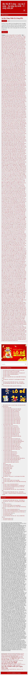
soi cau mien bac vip (15, 246)
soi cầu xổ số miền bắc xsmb (7, 280)
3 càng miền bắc (18, 36)
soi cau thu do (9, 262)
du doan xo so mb (22, 116)
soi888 (22, 299)
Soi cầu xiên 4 (7, 271)
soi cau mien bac (7, 243)
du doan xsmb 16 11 (19, 134)
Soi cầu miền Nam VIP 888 (17, 248)
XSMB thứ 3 (20, 338)
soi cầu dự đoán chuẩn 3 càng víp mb (11, 427)
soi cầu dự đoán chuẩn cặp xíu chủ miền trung (12, 447)
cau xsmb (21, 67)
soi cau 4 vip (15, 177)
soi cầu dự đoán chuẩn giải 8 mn (9, 454)
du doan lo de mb (18, 100)
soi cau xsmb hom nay (8, 287)
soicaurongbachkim (19, 303)
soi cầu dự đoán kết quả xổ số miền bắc (17, 202)
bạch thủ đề (20, 38)
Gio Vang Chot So (6, 475)
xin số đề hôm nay (12, 315)
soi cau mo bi (4, 253)
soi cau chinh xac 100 (7, 195)
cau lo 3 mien (6, 54)
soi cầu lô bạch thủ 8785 (20, 219)
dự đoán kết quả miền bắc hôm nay (12, 85)
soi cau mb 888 (19, 239)
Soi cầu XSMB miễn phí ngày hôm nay (15, 288)
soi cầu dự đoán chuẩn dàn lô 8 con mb (11, 415)
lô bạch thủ (23, 147)
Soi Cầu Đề (16, 198)
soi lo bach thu (16, 294)
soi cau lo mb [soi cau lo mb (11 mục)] (21, 660)
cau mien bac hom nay (7, 63)
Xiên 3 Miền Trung (12, 314)
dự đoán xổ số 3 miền (11, 112)
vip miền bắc (21, 309)
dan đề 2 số (8, 70)
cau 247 (16, 49)
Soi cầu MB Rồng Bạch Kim (11, 242)
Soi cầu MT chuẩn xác (7, 437)
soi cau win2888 (13, 270)
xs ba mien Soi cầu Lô (7, 328)
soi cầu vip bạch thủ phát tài (17, 266)
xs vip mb (16, 329)
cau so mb (14, 64)
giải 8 (7, 143)
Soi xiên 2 (14, 299)
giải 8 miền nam (12, 143)
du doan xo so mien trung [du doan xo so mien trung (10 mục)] (4, 655)
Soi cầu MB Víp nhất (7, 407)
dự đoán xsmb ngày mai (14, 138)
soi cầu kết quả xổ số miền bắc (11, 214)
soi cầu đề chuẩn (22, 198)
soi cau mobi (9, 253)
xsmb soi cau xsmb (18, 336)
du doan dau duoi (21, 81)
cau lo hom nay (20, 57)
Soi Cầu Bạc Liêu (7, 185)
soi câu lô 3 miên (5, 218)
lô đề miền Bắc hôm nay (19, 149)
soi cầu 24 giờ (7, 170)
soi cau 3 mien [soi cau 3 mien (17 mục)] (5, 659)
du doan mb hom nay (15, 102)
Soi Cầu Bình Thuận (10, 193)
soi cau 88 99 (12, 181)
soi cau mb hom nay (11, 240)
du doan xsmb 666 (12, 136)
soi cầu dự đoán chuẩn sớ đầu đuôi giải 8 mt (12, 442)
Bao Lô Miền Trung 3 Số (10, 47)
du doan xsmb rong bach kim (10, 139)
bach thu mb (16, 42)
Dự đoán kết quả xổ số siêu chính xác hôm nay (16, 95)
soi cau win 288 (17, 269)
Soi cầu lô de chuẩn (9, 225)
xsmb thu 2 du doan (13, 338)
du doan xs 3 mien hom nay (18, 132)
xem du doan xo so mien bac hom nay (17, 312)
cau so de (3, 64)
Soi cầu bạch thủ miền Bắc (20, 189)
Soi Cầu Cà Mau (17, 193)
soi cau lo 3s (10, 218)
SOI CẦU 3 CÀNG (6, 375)
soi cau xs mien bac (13, 282)
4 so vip (17, 37)
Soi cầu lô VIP (6, 235)
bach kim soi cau (11, 38)
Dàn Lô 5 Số (4, 75)
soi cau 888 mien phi (19, 182)
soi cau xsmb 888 (16, 285)
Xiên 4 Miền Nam (23, 314)
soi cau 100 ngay (9, 169)
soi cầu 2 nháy (21, 169)
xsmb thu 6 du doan (10, 339)
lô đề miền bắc (12, 149)
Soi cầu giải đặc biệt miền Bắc (7, 212)
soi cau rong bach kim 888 (19, 258)
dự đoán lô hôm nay (11, 101)
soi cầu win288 (6, 270)
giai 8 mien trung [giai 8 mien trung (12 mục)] (4, 658)
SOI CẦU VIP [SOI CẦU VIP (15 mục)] (4, 664)
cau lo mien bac (14, 58)
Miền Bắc (11, 158)
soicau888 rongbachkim (10, 303)
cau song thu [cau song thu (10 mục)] (15, 654)
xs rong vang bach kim (10, 329)
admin (9, 20)
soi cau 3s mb (20, 176)
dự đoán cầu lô (20, 80)
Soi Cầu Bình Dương (18, 192)
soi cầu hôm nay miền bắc (8, 213)
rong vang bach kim (8, 164)
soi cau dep (20, 200)
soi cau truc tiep (7, 264)
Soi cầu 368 (18, 175)
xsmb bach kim (21, 331)
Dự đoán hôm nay (8, 84)
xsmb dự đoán (10, 333)
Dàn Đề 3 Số (13, 70)
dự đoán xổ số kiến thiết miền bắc (12, 116)
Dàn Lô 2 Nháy (19, 73)
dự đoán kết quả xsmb (21, 96)
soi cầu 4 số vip (10, 177)
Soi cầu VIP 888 (8, 266)
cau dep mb (22, 53)
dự (7, 79)
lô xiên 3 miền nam (20, 154)
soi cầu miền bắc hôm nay (17, 244)
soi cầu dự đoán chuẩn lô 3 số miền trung (11, 443)
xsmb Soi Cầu (4, 335)
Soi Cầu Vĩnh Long (14, 265)
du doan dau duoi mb (6, 83)
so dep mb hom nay (8, 166)
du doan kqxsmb (23, 97)
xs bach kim (14, 328)
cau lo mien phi (6, 59)
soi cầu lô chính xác (19, 221)
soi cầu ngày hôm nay (16, 253)
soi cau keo (21, 213)
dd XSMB (6, 78)
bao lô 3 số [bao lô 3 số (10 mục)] (22, 653)
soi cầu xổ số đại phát (19, 272)
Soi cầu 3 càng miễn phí (19, 173)
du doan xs (14, 131)
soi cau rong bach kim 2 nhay (11, 256)
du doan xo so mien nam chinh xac (8, 127)
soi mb (16, 298)
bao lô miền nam (19, 46)
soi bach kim (20, 168)
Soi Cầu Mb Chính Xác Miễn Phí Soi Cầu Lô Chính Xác (13, 370)
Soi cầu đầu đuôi (11, 198)
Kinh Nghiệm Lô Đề (7, 464)
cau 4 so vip (21, 49)
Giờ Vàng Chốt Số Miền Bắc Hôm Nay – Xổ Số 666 (13, 382)
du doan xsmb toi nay (20, 139)
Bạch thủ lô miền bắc (10, 42)
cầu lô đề (8, 55)
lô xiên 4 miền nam (19, 155)
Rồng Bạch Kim (21, 158)
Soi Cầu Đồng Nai (14, 201)
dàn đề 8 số (19, 72)
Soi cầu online (6, 254)
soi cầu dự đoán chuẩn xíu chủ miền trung (11, 438)
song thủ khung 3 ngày (12, 304)
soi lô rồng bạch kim (7, 298)
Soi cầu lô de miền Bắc (8, 227)
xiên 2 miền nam (13, 313)
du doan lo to (18, 101)
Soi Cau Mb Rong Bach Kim (8, 488)
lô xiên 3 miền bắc (12, 154)
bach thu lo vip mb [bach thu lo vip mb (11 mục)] (4, 653)
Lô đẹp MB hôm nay (15, 150)
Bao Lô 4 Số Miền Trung (10, 46)
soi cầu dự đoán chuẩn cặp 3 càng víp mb (11, 410)
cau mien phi (15, 63)
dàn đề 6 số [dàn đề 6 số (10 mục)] (22, 655)
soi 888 (15, 168)
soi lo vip (13, 298)
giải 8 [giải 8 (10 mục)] (8, 658)
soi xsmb (18, 299)
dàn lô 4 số (14, 74)
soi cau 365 (8, 175)
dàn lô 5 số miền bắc (11, 75)
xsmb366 (19, 339)
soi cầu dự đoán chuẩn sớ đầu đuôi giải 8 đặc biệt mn (14, 458)
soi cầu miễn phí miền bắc (13, 251)
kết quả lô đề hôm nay (14, 144)
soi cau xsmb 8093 (8, 285)
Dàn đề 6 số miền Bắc (12, 72)
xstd (22, 339)
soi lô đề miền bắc (10, 296)
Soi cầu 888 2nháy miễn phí (8, 182)
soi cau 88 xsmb (18, 181)
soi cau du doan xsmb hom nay (9, 211)
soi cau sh (19, 260)
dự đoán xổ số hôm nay (15, 115)
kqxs (19, 145)
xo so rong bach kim (10, 325)
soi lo (8, 294)
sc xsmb (10, 165)
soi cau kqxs (19, 216)
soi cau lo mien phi (9, 233)
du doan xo (14, 110)
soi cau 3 (6, 173)
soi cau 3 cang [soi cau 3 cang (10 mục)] (22, 658)
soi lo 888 (11, 294)
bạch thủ (16, 38)
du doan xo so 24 (18, 111)
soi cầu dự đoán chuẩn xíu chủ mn (10, 453)
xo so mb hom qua (12, 322)
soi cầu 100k (16, 169)
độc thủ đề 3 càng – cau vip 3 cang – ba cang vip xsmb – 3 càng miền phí (13, 5)
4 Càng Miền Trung (11, 37)
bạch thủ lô (13, 41)
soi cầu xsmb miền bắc (17, 287)
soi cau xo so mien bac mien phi (16, 277)
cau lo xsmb (13, 60)
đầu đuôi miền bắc (7, 76)
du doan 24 (14, 79)
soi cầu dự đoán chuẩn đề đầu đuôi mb (11, 434)
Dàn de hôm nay (10, 73)
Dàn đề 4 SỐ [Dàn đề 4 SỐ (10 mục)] (18, 655)
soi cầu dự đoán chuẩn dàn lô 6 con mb (11, 414)
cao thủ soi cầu (7, 48)
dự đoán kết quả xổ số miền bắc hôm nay (17, 90)
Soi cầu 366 (13, 175)
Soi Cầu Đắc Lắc (20, 197)
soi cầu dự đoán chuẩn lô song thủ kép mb (11, 419)
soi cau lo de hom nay (17, 225)
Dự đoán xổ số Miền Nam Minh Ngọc (12, 128)
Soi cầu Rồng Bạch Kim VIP (11, 260)
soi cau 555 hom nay (7, 179)
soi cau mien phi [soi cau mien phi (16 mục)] (13, 661)
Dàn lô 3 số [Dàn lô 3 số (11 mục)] (14, 655)
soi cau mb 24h (6, 239)
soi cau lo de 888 (17, 224)
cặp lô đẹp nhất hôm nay (10, 49)
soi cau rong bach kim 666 (8, 258)
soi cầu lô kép (19, 229)
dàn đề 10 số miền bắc (9, 69)
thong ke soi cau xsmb (10, 308)
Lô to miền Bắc (8, 153)
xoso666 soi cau (14, 327)
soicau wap (9, 302)
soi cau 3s (15, 176)
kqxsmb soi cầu (8, 147)
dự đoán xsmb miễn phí (17, 137)
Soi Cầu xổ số (19, 271)
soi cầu (24, 168)
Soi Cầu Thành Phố (14, 261)
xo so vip (21, 325)
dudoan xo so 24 (12, 142)
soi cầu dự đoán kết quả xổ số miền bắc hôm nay (11, 203)
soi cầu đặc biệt (13, 197)
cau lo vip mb (8, 60)
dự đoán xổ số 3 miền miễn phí (9, 113)
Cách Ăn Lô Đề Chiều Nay (8, 466)
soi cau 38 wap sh (9, 176)
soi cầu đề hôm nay (5, 200)
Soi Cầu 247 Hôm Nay (19, 170)
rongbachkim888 (5, 165)
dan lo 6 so (17, 75)
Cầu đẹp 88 (5, 53)
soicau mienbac (13, 301)
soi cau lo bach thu (11, 219)
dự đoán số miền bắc (8, 106)
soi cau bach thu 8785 (7, 187)
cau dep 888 (10, 53)
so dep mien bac (16, 166)
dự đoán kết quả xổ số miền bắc (10, 89)
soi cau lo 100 (4, 217)
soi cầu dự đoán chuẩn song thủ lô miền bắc (12, 436)
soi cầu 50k (20, 177)
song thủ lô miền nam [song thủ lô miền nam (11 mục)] (12, 669)
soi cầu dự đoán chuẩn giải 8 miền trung (11, 445)
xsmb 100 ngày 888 (11, 330)
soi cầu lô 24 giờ (23, 217)
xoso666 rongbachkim (6, 327)
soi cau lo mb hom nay (16, 230)
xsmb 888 (22, 330)
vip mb (17, 309)
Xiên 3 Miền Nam (6, 314)
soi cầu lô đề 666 (10, 224)
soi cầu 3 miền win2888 (20, 174)
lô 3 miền (13, 147)
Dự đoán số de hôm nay (17, 105)
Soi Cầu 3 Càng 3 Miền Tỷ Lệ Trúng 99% (12, 18)
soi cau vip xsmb (16, 267)
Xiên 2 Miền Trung (20, 313)
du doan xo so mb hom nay (7, 117)
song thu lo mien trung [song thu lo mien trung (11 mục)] (5, 669)
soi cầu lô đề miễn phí (6, 228)
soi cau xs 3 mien (21, 281)
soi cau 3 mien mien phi (10, 174)
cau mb (21, 60)
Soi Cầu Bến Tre (11, 192)
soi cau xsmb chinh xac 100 (11, 286)
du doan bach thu (13, 80)
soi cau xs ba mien (5, 282)
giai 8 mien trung (19, 143)
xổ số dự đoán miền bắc (20, 320)
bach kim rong (4, 38)
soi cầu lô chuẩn (14, 223)
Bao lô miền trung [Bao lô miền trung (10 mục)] (10, 654)
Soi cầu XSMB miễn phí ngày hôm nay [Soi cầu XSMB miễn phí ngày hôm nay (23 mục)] (12, 667)
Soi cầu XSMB (4, 283)
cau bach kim (6, 51)
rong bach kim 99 (8, 160)
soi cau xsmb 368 (18, 283)
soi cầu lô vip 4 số (12, 235)
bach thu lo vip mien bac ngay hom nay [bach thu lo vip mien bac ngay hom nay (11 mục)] (14, 653)
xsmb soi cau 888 (10, 335)
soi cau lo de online (14, 228)
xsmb (6, 330)
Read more (4, 32)
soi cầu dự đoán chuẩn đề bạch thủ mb (11, 433)
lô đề (21, 148)
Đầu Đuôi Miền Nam (15, 76)
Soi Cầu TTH (12, 264)
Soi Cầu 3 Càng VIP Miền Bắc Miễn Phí (10, 374)
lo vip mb (18, 153)
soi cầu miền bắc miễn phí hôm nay (16, 245)
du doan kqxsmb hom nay (6, 99)
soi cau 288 (22, 171)
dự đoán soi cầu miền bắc (20, 107)
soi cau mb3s (19, 242)
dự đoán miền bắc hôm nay (8, 104)
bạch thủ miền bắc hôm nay (8, 43)
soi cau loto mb (4, 238)
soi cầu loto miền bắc (12, 238)
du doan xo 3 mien (20, 110)
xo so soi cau (16, 325)
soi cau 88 (7, 181)
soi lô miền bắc (18, 297)
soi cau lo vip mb (20, 235)
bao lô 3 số (20, 43)
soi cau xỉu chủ (13, 271)
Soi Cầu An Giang (16, 184)
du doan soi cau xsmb (18, 108)
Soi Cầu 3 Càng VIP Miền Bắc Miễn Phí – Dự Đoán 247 (14, 372)
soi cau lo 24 (16, 217)
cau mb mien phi (8, 62)
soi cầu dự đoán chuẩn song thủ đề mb (11, 411)
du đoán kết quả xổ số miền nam (9, 94)
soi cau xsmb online (21, 290)
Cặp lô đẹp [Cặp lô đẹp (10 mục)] (18, 654)
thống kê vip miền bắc (19, 308)
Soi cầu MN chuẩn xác (7, 450)
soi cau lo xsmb (11, 237)
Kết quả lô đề (7, 144)
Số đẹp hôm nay (21, 165)
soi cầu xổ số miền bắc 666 (15, 276)
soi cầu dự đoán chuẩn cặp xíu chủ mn (11, 462)
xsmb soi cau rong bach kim (8, 336)
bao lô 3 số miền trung (11, 44)
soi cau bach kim (14, 185)
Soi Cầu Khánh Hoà (21, 214)
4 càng (23, 36)
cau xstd (9, 68)
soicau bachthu (6, 301)
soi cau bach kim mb (7, 186)
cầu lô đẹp (20, 55)
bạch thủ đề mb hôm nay (13, 39)
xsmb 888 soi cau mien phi (12, 331)
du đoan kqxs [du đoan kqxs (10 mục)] (10, 655)
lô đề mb (7, 149)
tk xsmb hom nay (12, 309)
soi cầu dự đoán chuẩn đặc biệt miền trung (12, 446)
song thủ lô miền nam (16, 306)
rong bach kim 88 (18, 159)
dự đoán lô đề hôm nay (10, 100)
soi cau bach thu (15, 186)
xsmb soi (24, 334)
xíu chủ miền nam (20, 317)
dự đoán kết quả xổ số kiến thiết (11, 88)
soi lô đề (21, 294)
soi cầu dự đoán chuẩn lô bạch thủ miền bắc (12, 408)
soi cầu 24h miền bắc (15, 171)
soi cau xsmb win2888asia (15, 293)
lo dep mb (9, 150)
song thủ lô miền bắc (8, 306)
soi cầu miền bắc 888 (7, 244)
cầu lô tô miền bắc (21, 59)
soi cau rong (17, 255)
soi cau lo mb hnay (7, 230)
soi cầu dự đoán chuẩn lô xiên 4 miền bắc (11, 423)
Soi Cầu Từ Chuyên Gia (20, 264)
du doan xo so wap (8, 131)
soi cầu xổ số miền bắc (18, 275)
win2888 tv (17, 310)
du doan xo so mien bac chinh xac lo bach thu (10, 121)
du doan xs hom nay (15, 133)
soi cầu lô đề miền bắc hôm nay (20, 227)
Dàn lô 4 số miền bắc (21, 74)
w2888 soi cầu (7, 310)
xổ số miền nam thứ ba (12, 324)
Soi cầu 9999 (9, 184)
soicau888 (4, 303)
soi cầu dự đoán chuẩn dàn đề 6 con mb (11, 429)
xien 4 (18, 314)
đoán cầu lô (4, 79)
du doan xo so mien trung (16, 129)
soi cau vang (7, 265)
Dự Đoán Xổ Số (12, 111)
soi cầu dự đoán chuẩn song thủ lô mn (11, 460)
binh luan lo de (18, 47)
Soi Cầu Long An (17, 237)
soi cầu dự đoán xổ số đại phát (18, 206)
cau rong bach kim (21, 63)
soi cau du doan (21, 201)
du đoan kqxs (16, 97)
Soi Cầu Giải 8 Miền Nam (20, 211)
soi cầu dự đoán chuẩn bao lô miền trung (11, 449)
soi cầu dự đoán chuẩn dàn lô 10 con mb (11, 416)
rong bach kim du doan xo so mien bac (9, 161)
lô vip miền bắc (23, 153)
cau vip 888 (14, 65)
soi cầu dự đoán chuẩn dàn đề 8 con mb (11, 431)
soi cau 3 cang (11, 173)
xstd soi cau (15, 340)
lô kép (9, 152)
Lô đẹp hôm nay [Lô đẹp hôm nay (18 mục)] (15, 658)
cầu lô (3, 54)
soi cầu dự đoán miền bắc (20, 205)
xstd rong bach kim (9, 340)
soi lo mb (5, 297)
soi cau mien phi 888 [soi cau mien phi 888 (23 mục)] (9, 663)
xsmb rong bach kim (8, 334)
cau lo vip (3, 60)
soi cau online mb (12, 254)
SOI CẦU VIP (20, 265)
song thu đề (5, 304)
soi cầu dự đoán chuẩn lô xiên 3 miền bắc (11, 421)
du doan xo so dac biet (20, 113)
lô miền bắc (19, 152)
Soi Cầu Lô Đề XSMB (7, 472)
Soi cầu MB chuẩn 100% (8, 424)
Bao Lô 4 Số (18, 44)
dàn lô (14, 73)
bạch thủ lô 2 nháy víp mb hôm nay (10, 425)
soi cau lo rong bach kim (17, 233)
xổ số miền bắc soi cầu (6, 323)
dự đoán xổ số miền (16, 117)
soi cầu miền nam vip (8, 248)
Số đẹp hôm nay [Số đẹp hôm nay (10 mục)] (19, 669)
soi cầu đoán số (8, 201)
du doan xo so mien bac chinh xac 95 (18, 120)
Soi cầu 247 (12, 170)
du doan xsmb (12, 134)
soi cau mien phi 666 (18, 249)
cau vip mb (4, 67)
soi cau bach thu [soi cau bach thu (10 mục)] (17, 659)
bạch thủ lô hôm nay (19, 41)
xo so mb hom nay (5, 322)
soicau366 (19, 302)
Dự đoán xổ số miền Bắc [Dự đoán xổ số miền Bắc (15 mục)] (17, 656)
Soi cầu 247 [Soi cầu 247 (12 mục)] (14, 664)
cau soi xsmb (5, 65)
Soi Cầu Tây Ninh (6, 261)
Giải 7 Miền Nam (19, 142)
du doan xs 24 (19, 131)
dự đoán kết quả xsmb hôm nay (8, 97)
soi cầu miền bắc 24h (15, 243)
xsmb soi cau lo (17, 335)
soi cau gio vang (17, 212)
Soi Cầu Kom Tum (12, 216)
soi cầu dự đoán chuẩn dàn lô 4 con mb (11, 412)
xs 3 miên (19, 327)
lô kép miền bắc (14, 152)
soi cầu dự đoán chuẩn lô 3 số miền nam (11, 456)
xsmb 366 (18, 330)
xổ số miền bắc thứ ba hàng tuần (17, 323)
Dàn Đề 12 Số (16, 69)
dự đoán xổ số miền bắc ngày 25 (16, 123)
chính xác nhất (14, 68)
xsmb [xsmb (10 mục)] (22, 669)
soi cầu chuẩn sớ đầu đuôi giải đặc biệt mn (11, 459)
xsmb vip (15, 339)
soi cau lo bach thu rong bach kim (8, 221)
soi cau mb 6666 (12, 239)
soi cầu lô (23, 216)
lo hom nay (5, 152)
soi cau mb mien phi (19, 240)
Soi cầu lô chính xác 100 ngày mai (14, 222)
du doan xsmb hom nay (7, 137)
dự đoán (9, 79)
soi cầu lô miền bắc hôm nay (11, 232)
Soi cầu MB (19, 238)
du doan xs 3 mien (9, 132)
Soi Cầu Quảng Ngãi (10, 255)
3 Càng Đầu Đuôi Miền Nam (9, 36)
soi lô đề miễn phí (17, 296)
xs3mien (20, 329)
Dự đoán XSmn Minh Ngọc (15, 140)
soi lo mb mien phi (10, 297)
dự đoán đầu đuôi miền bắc (15, 83)
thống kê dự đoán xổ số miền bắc (12, 307)
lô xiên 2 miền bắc (5, 154)
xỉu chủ (14, 317)
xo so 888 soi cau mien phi (10, 319)
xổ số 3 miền (10, 318)
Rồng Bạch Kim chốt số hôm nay (18, 160)
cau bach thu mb (17, 51)
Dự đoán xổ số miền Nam (21, 126)
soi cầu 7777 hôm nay (13, 180)
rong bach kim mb (20, 161)
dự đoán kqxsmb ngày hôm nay (18, 99)
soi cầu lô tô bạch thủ (8, 234)
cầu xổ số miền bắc (15, 67)
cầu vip (10, 65)
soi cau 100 (4, 169)
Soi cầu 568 (14, 179)
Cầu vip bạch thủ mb (21, 65)
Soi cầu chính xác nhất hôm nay (18, 195)
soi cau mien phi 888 (10, 250)
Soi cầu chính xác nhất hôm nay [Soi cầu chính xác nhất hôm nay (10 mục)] (21, 664)
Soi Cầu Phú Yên (19, 254)
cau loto (17, 60)
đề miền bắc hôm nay (21, 78)
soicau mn (18, 301)
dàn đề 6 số (5, 72)
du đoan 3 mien (19, 79)
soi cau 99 (5, 184)
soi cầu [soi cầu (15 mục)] (9, 664)
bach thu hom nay (6, 41)
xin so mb (11, 317)
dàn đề (3, 69)
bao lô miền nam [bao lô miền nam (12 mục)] (4, 654)
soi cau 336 (4, 175)
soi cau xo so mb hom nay (8, 275)
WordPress (14, 672)
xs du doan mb (20, 328)
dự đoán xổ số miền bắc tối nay (9, 126)
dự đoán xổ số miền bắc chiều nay (12, 118)
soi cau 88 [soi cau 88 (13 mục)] (12, 659)
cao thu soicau (13, 48)
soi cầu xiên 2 (19, 270)
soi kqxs (5, 294)
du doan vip (9, 110)
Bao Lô (16, 43)
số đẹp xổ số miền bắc (9, 168)
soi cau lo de (20, 223)
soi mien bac (20, 298)
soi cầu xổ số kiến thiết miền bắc (14, 274)
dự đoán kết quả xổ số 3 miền (10, 86)
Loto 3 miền (23, 157)
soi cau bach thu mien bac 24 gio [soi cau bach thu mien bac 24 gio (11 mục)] (6, 660)
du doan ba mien (6, 80)
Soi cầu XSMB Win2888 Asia (19, 292)
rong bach (16, 158)
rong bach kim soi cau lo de (13, 163)
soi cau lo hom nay (13, 229)
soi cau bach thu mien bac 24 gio (8, 190)
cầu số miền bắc (20, 64)
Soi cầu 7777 (5, 180)
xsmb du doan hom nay (17, 333)
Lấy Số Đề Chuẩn (6, 469)
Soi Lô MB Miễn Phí (7, 473)
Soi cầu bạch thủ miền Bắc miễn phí (15, 191)
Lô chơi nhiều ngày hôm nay (14, 148)
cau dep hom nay (16, 53)
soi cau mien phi (11, 249)
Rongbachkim (14, 164)
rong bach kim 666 (10, 159)
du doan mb (8, 102)
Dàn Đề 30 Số (18, 70)
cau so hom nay (9, 64)
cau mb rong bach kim (16, 62)
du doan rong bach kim (7, 105)
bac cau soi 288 (22, 37)
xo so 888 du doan (16, 318)
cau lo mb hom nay (7, 58)
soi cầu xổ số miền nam (17, 280)
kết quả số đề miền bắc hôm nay (12, 145)
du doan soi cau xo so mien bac (8, 108)
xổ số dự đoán (13, 320)
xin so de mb (18, 315)
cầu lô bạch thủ (17, 54)
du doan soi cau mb (11, 107)
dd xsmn (9, 78)
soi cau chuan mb (9, 196)
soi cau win (11, 269)
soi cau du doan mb (11, 205)
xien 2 (8, 313)
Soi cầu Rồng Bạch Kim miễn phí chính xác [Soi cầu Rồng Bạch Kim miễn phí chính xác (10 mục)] (7, 665)
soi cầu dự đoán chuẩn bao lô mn (10, 451)
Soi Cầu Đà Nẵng (6, 197)
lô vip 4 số (14, 153)
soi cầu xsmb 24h (10, 283)
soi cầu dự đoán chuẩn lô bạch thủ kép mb (11, 418)
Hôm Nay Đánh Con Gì (7, 467)
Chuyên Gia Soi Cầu (21, 68)
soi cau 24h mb (8, 171)
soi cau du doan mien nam (7, 206)
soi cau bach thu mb (11, 189)
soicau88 (23, 302)
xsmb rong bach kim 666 (17, 334)
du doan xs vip (6, 134)
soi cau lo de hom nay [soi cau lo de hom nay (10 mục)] (15, 660)
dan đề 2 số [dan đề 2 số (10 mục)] (21, 654)
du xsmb (6, 142)
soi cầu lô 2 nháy (10, 217)
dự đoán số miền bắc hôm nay (19, 106)
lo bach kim (18, 147)
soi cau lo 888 (16, 218)
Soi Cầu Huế (16, 213)
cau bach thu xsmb (10, 52)
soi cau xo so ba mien (10, 272)
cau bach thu (11, 51)
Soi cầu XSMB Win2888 (8, 292)
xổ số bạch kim (7, 320)
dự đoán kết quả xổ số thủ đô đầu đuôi (9, 96)
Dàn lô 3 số (9, 74)
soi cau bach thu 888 (16, 187)
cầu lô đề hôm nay (14, 55)
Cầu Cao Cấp (17, 52)
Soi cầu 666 (19, 179)
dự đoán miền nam (18, 104)
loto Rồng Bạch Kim (5, 158)
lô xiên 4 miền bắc (12, 155)
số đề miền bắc (15, 165)
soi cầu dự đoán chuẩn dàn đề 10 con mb (11, 432)
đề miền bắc (14, 78)
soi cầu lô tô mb (15, 234)
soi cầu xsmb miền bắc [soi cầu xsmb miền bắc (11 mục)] (16, 665)
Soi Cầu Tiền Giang (16, 262)
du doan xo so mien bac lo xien (15, 122)
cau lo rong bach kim (14, 59)
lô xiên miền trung (17, 157)
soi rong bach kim (8, 299)
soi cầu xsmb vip (14, 291)
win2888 (12, 310)
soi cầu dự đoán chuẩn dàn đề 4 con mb (11, 428)
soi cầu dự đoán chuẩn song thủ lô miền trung (12, 385)
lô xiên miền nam (10, 157)
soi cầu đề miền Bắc (13, 200)
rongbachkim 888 (21, 164)
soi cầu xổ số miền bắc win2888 (20, 278)
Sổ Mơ (4, 463)
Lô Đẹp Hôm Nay (6, 471)
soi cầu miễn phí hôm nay (20, 250)
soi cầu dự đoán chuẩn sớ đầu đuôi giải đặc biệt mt (13, 441)
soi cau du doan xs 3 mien (10, 208)
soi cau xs (16, 281)
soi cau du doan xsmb (20, 208)
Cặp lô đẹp (19, 48)
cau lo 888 (12, 54)
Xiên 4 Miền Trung (5, 315)
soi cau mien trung (22, 251)
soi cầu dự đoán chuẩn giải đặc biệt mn (11, 455)
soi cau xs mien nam (21, 282)
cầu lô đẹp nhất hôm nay (12, 57)
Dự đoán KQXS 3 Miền (7, 468)
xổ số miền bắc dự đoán (21, 322)
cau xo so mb (8, 67)
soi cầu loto (23, 237)
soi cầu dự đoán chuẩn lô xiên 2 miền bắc (11, 420)
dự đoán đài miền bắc (14, 81)
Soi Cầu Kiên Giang (5, 216)
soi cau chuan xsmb (17, 196)
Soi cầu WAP (5, 269)
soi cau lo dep (21, 228)
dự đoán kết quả (16, 84)
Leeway (19, 672)
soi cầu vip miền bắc (8, 267)
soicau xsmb (14, 302)
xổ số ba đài (18, 319)
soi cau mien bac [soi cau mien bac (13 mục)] (4, 661)
